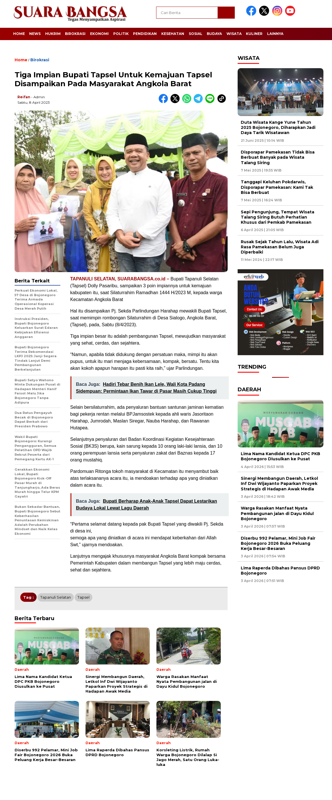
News (35, 34)
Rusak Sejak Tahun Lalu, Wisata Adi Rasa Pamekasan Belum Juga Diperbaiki (280, 247)
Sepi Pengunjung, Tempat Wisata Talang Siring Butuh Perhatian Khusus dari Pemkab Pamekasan (277, 217)
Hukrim (53, 34)
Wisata (234, 34)
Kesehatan (172, 34)
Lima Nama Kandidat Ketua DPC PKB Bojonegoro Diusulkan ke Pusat (280, 456)
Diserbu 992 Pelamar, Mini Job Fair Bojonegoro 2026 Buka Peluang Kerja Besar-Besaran (278, 543)
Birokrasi (75, 34)
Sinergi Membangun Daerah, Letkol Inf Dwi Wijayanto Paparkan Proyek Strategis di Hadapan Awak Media (279, 483)
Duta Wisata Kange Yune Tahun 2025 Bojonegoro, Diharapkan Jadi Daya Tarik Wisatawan (278, 127)
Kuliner (254, 34)
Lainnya (275, 34)
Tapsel (83, 597)
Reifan (23, 97)
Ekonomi (99, 34)
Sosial (195, 34)
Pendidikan (145, 34)
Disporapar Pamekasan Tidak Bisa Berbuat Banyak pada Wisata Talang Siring (278, 157)
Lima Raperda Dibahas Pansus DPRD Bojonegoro (280, 570)
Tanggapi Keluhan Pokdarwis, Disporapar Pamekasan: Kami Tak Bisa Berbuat (277, 187)
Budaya (214, 34)
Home (19, 34)
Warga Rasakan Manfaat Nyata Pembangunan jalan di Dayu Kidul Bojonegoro (277, 513)
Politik (121, 34)
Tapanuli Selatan (55, 597)
